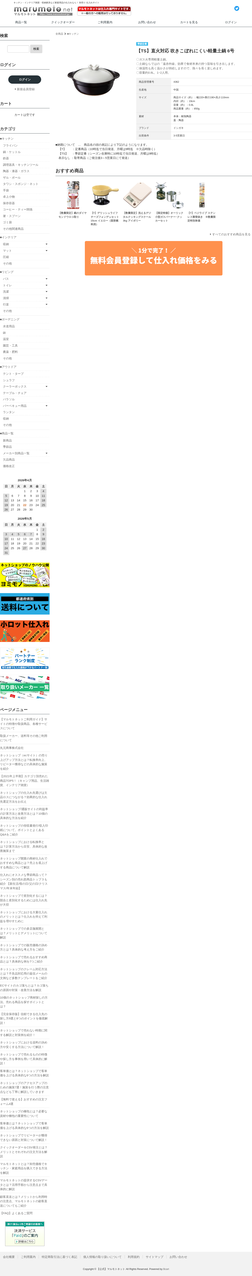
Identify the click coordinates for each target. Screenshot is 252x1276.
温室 (6, 339)
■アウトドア (8, 366)
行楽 (6, 304)
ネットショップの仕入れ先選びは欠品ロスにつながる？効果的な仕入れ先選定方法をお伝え (23, 797)
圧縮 (6, 257)
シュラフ (9, 380)
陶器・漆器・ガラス (16, 171)
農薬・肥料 (10, 351)
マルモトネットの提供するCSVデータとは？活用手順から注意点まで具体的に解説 (23, 1185)
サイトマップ (154, 1256)
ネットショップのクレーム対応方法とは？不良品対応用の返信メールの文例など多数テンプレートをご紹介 (23, 973)
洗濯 (6, 291)
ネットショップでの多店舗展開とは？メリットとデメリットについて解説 (23, 933)
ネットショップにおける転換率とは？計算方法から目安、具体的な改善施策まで (23, 846)
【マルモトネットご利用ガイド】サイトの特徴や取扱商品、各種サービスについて (23, 724)
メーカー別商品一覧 (16, 453)
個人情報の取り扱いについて (102, 1256)
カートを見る (189, 22)
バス (6, 278)
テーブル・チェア (15, 393)
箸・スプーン (12, 216)
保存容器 (9, 203)
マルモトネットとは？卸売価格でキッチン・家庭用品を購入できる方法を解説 (23, 1168)
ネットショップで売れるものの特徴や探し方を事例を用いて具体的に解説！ (23, 1059)
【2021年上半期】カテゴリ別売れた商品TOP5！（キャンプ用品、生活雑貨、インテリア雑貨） (24, 780)
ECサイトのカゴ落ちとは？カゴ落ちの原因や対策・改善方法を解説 (24, 988)
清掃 (6, 298)
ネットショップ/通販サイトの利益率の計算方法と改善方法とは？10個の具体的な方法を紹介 (24, 813)
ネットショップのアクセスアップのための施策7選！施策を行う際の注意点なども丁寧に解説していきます (24, 1087)
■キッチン (73, 33)
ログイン (231, 22)
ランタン (9, 412)
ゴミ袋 (7, 222)
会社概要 (9, 1256)
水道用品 (9, 326)
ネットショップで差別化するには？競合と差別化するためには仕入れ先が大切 (23, 900)
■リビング (7, 272)
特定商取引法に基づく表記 (59, 1256)
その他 (7, 263)
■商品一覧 (7, 433)
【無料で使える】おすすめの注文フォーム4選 (23, 1101)
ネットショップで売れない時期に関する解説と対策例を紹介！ (23, 1033)
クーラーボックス (15, 386)
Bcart (166, 1269)
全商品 (59, 33)
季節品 (7, 446)
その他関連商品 (13, 228)
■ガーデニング (9, 319)
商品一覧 (21, 22)
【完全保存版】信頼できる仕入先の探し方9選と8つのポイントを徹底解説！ (24, 1018)
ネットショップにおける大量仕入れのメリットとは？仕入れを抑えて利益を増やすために (23, 917)
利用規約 (134, 1256)
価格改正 (9, 466)
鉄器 (6, 158)
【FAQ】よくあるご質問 (16, 1213)
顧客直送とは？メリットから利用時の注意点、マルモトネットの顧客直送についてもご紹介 (23, 1201)
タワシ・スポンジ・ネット (20, 183)
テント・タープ (13, 373)
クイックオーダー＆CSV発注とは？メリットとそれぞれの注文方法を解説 (23, 1152)
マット (7, 250)
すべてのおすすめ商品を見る (231, 234)
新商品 (7, 440)
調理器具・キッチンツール (20, 164)
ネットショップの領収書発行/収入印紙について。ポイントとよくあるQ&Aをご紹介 (24, 830)
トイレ (7, 285)
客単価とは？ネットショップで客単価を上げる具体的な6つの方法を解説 (24, 1073)
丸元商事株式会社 (12, 747)
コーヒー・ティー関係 (17, 209)
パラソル (9, 399)
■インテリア (8, 237)
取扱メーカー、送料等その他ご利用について (23, 738)
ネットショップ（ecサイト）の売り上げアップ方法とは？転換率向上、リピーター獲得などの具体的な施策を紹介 (23, 762)
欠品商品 (9, 459)
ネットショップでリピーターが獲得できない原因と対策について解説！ (23, 1138)
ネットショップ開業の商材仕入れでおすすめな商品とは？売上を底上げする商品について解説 (23, 863)
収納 (6, 244)
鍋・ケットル (12, 152)
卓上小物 (9, 196)
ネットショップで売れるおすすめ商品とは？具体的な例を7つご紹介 (23, 959)
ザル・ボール (12, 177)
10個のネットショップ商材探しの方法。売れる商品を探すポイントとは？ (24, 1002)
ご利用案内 (105, 22)
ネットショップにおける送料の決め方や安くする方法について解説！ (23, 1045)
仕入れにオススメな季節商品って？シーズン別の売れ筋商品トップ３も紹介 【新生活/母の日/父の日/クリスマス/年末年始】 (24, 881)
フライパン (10, 145)
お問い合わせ (147, 22)
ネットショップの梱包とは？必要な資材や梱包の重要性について (23, 1113)
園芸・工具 (10, 345)
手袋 (6, 190)
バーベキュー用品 (15, 405)
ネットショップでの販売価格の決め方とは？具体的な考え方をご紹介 (23, 947)
